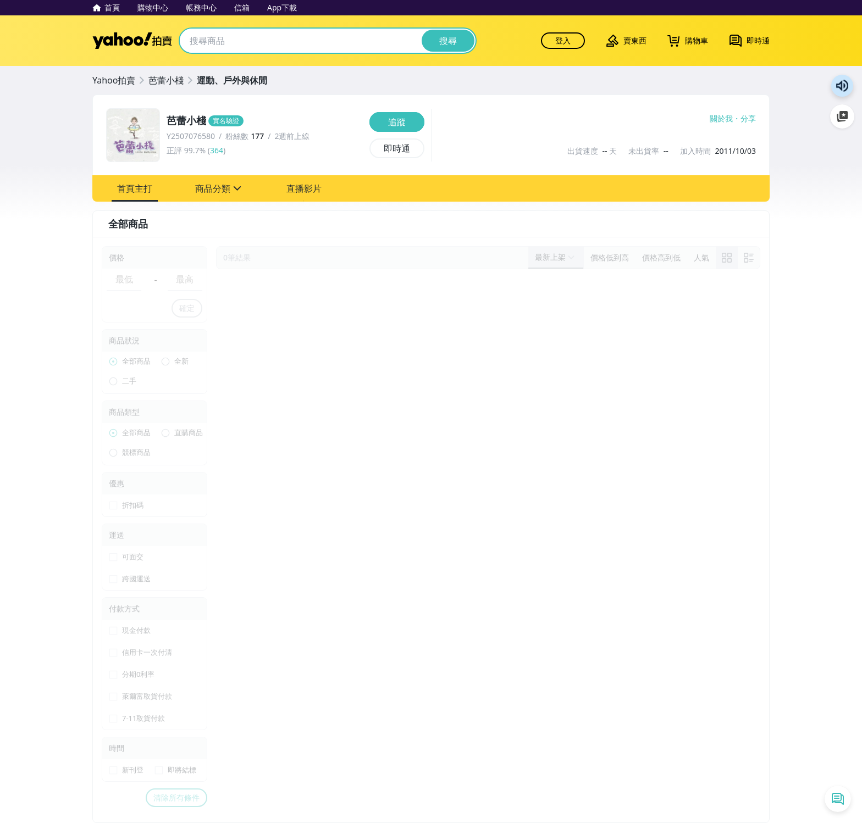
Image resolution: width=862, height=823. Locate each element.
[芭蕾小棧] (265, 120)
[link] (727, 258)
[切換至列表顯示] (749, 258)
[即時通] (396, 148)
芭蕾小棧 (166, 80)
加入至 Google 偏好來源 (842, 116)
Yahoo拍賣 (132, 40)
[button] (134, 188)
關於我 (721, 119)
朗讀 (842, 86)
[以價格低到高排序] (610, 258)
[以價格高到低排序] (661, 258)
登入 (563, 40)
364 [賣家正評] (216, 150)
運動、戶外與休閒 (232, 80)
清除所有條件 (176, 797)
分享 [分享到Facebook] (748, 119)
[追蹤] (396, 122)
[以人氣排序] (701, 258)
